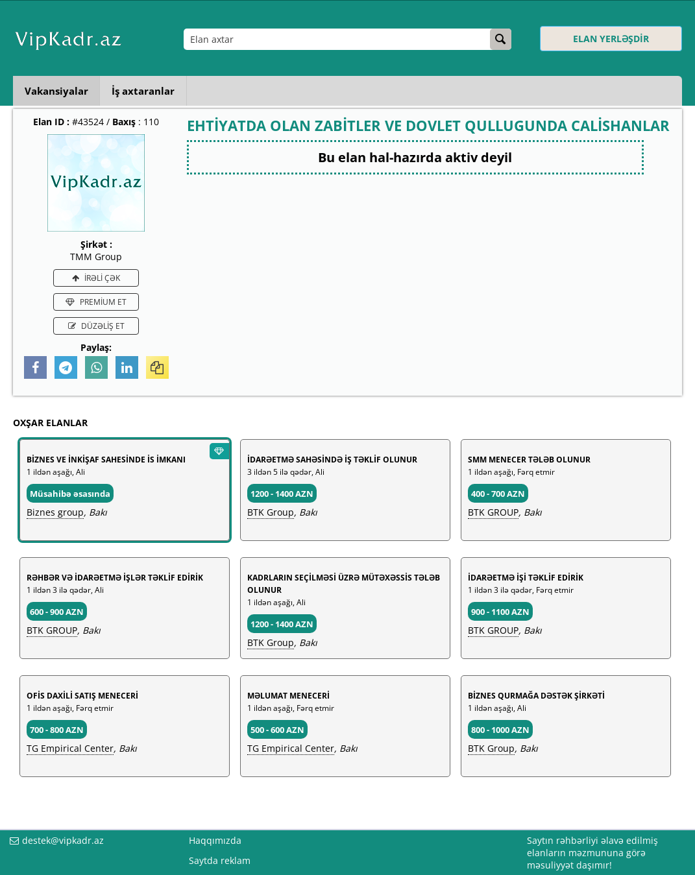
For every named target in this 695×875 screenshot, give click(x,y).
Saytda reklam (219, 860)
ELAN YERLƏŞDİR (611, 38)
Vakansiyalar (58, 90)
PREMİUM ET (96, 301)
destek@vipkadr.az (63, 840)
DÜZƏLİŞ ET (96, 325)
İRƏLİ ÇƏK (96, 277)
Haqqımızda (215, 840)
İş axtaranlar (147, 90)
